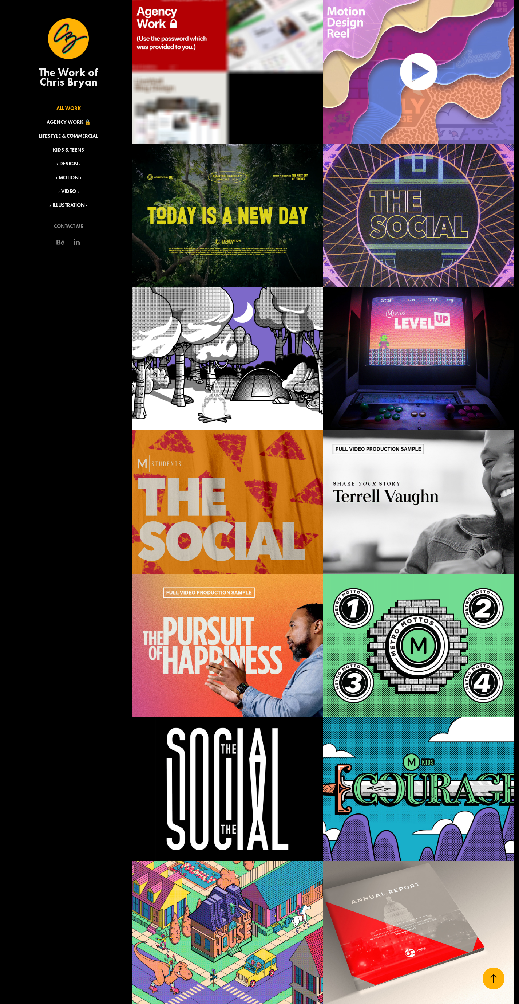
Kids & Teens (68, 150)
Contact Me (68, 226)
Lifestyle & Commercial (68, 136)
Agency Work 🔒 (69, 122)
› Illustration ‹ (68, 205)
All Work (68, 108)
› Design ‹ (68, 164)
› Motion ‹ (69, 177)
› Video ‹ (68, 191)
